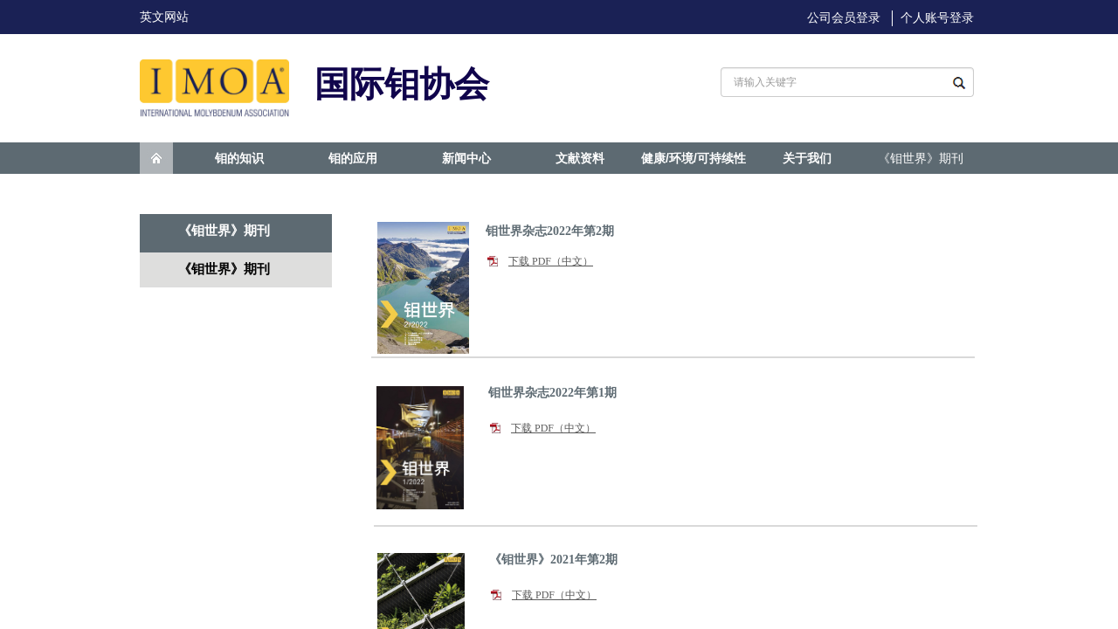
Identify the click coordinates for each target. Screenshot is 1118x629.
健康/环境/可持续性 (693, 158)
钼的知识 (239, 158)
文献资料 (580, 158)
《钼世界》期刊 (920, 158)
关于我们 (807, 158)
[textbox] (829, 82)
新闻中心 (466, 158)
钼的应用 (352, 158)
